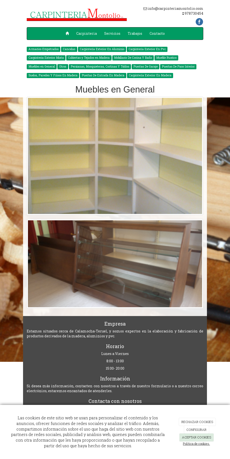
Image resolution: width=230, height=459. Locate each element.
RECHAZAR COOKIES (197, 422)
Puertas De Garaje (145, 66)
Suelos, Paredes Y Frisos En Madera (52, 75)
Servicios (112, 33)
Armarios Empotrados (43, 49)
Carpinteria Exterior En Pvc (147, 49)
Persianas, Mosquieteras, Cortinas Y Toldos (100, 66)
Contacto (157, 33)
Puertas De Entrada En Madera (103, 75)
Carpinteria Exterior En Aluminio (102, 49)
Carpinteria (86, 33)
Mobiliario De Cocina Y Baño (133, 58)
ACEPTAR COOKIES (196, 437)
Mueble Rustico (166, 58)
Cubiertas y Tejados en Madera (89, 58)
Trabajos (135, 33)
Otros (62, 66)
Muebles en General (41, 66)
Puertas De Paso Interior (178, 66)
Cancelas (69, 49)
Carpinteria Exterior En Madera (150, 75)
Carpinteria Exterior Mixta (46, 58)
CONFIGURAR (196, 429)
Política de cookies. (196, 443)
